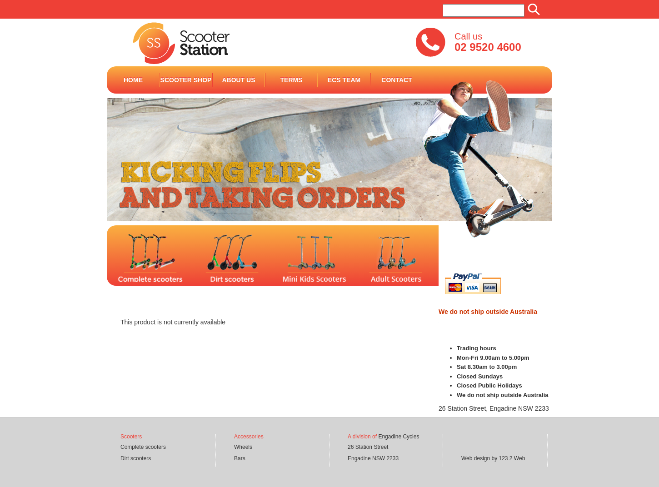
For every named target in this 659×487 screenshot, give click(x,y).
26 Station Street (368, 447)
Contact (396, 80)
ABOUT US (238, 80)
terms (291, 80)
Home (133, 80)
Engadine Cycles (398, 436)
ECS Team (344, 80)
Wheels (243, 447)
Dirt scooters (135, 458)
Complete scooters (143, 447)
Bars (239, 458)
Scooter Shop (186, 80)
